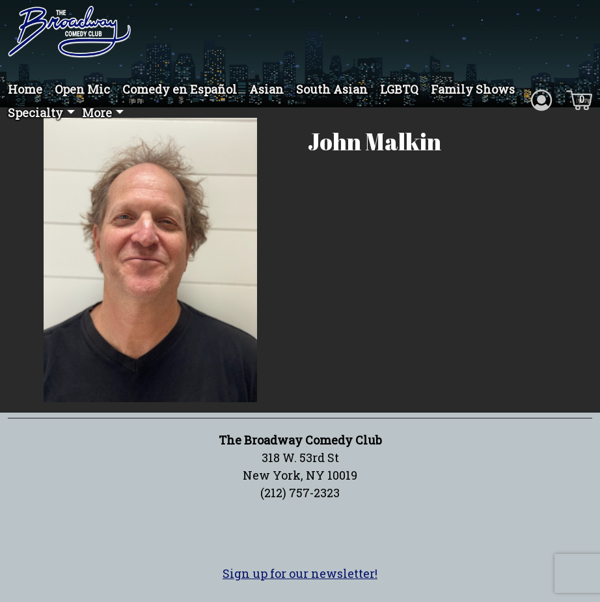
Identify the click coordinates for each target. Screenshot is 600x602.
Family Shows (473, 89)
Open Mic (82, 89)
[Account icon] (541, 99)
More (97, 112)
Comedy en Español (179, 89)
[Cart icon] (579, 99)
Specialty (35, 112)
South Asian (332, 89)
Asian (266, 89)
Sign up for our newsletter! (300, 573)
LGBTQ (399, 89)
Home (25, 89)
